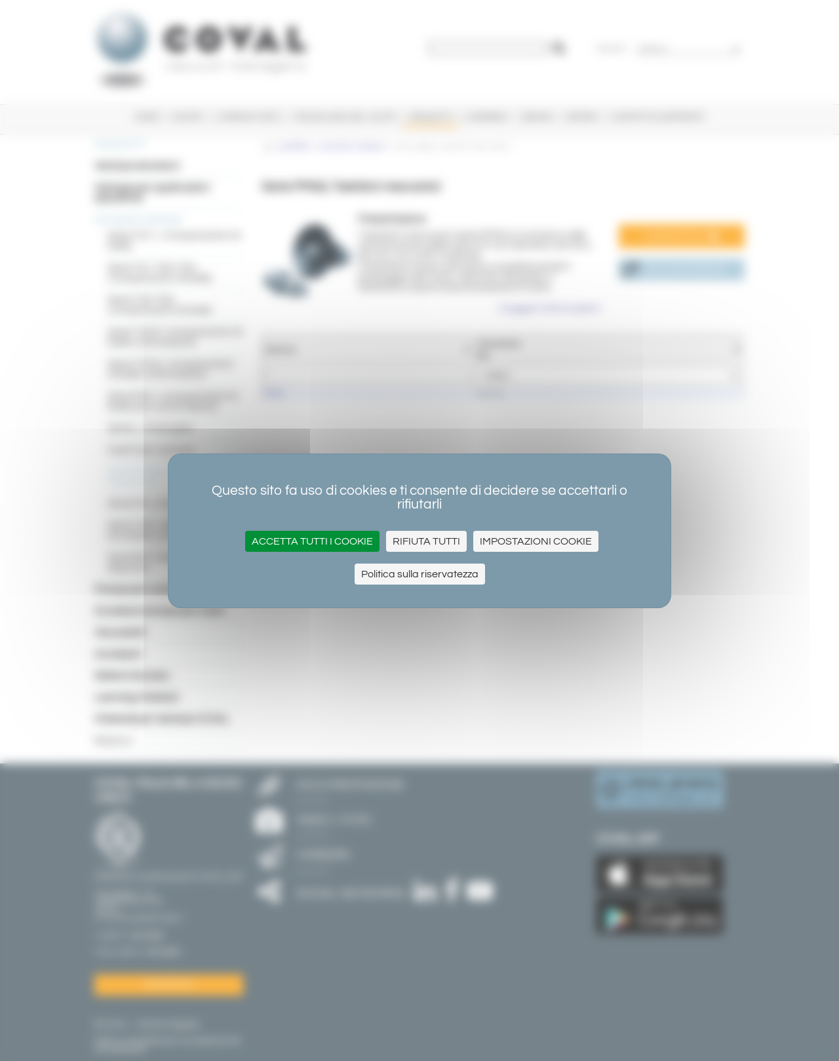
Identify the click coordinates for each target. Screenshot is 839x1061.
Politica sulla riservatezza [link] (419, 574)
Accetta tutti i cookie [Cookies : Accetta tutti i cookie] (312, 541)
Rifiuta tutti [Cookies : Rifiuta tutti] (426, 541)
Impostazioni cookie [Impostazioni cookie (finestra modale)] (536, 541)
